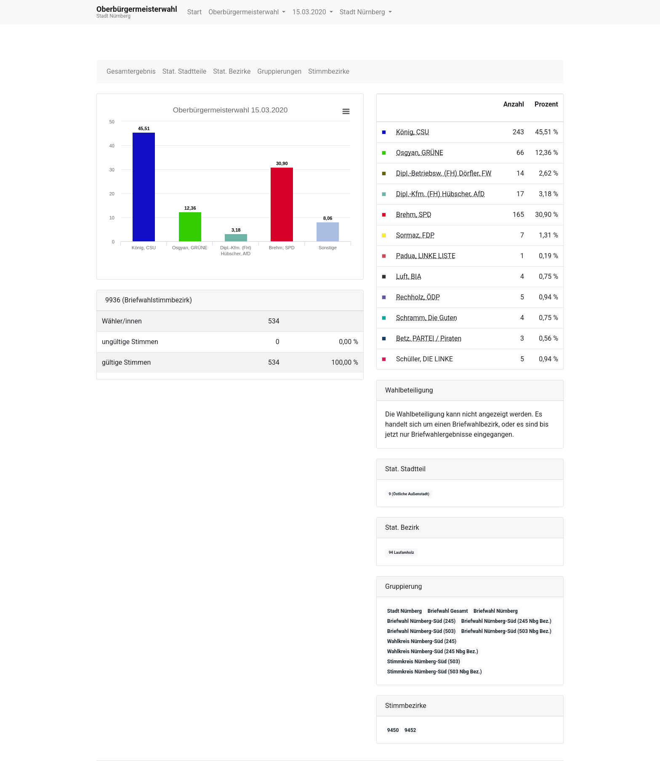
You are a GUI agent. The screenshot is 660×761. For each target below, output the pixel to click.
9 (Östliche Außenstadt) (409, 494)
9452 (410, 730)
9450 (393, 730)
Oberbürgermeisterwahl (244, 12)
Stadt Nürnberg (363, 12)
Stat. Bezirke (231, 71)
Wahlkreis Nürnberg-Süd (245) (421, 641)
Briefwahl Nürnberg (496, 611)
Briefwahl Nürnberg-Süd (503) (421, 631)
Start (194, 12)
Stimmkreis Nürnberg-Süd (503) (423, 662)
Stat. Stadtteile (184, 71)
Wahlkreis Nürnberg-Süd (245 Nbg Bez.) (432, 651)
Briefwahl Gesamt (448, 611)
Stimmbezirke (328, 71)
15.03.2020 (309, 12)
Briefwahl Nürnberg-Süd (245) (421, 621)
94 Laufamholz (401, 552)
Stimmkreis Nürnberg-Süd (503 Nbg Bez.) (434, 672)
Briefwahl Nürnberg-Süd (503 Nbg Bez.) (506, 631)
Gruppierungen (279, 71)
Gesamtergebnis (131, 71)
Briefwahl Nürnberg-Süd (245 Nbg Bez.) (506, 621)
